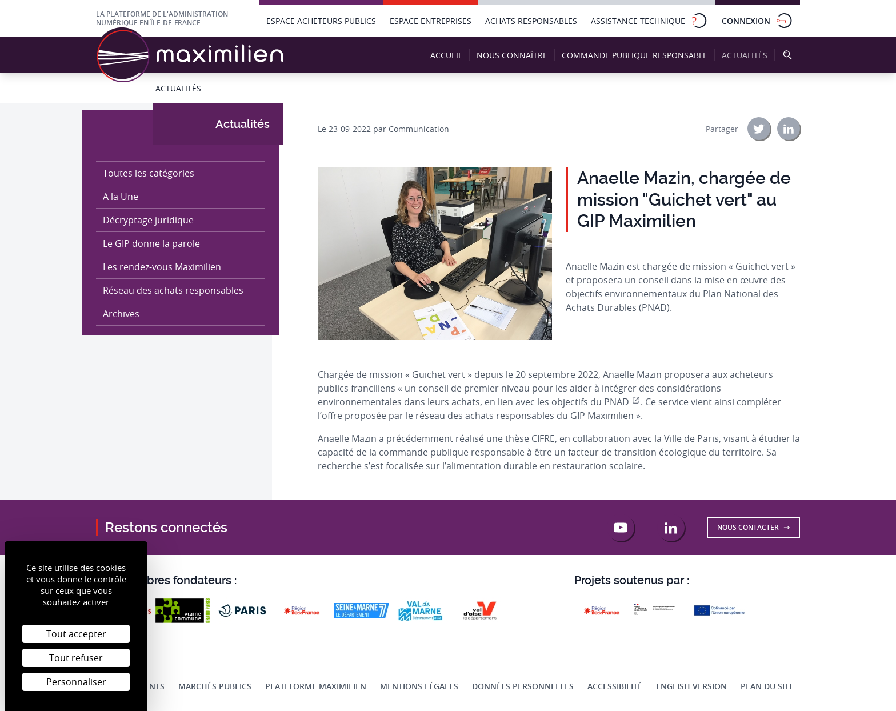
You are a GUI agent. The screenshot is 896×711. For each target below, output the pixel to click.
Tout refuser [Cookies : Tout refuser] (76, 658)
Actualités (747, 55)
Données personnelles (523, 686)
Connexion (757, 20)
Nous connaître (512, 55)
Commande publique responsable (634, 55)
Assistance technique (649, 20)
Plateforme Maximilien (315, 686)
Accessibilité (614, 686)
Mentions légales (419, 686)
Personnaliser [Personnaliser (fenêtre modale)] (76, 682)
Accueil (446, 55)
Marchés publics (214, 686)
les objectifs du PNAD (583, 402)
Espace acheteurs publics (321, 20)
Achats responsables (531, 20)
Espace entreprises (430, 20)
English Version (691, 686)
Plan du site (767, 686)
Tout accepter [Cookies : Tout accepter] (76, 634)
